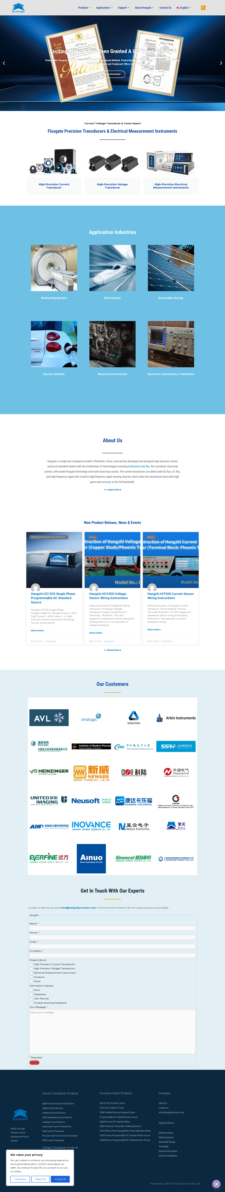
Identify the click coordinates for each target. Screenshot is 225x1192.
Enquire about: (38, 960)
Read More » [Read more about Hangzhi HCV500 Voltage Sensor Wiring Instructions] (96, 633)
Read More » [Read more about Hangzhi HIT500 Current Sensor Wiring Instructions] (154, 630)
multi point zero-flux (139, 466)
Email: (33, 941)
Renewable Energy (171, 298)
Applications (104, 7)
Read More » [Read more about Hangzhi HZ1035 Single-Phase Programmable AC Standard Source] (38, 630)
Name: (34, 923)
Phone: (34, 932)
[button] (4, 63)
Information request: (41, 985)
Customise (20, 1179)
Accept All (60, 1179)
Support (123, 7)
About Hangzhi (144, 7)
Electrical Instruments (112, 374)
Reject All (40, 1179)
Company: (36, 950)
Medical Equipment (54, 298)
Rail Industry (112, 298)
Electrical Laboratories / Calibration (171, 374)
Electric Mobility (54, 374)
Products (84, 7)
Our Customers (112, 684)
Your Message (38, 1007)
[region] (40, 1168)
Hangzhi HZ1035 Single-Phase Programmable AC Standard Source (53, 598)
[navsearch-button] (203, 7)
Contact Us (165, 7)
